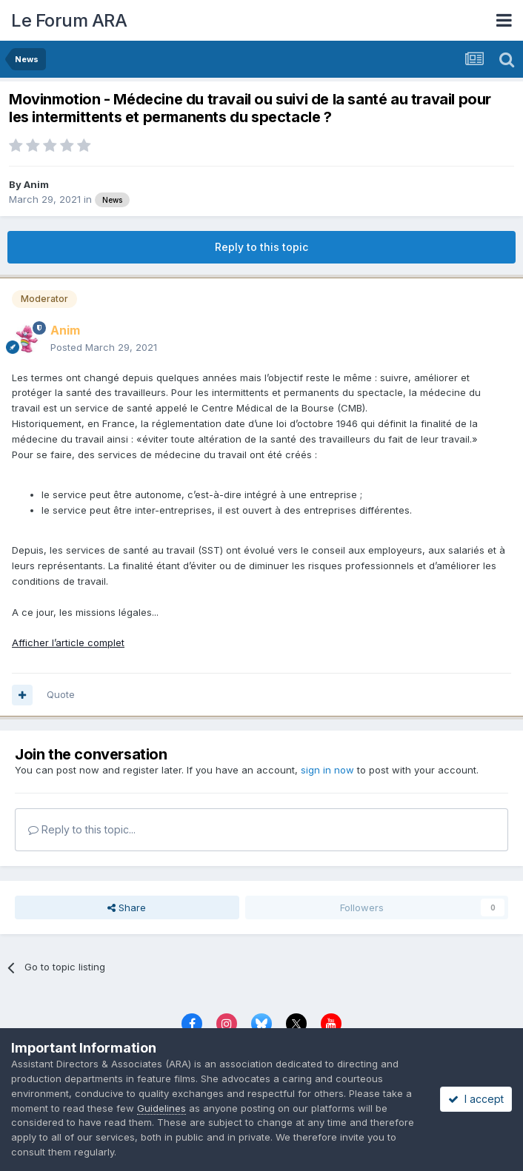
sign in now (327, 770)
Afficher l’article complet (68, 642)
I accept (476, 1099)
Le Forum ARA (69, 20)
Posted (103, 347)
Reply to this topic (261, 247)
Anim (36, 184)
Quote (61, 694)
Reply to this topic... (82, 829)
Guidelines (161, 1108)
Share (126, 907)
